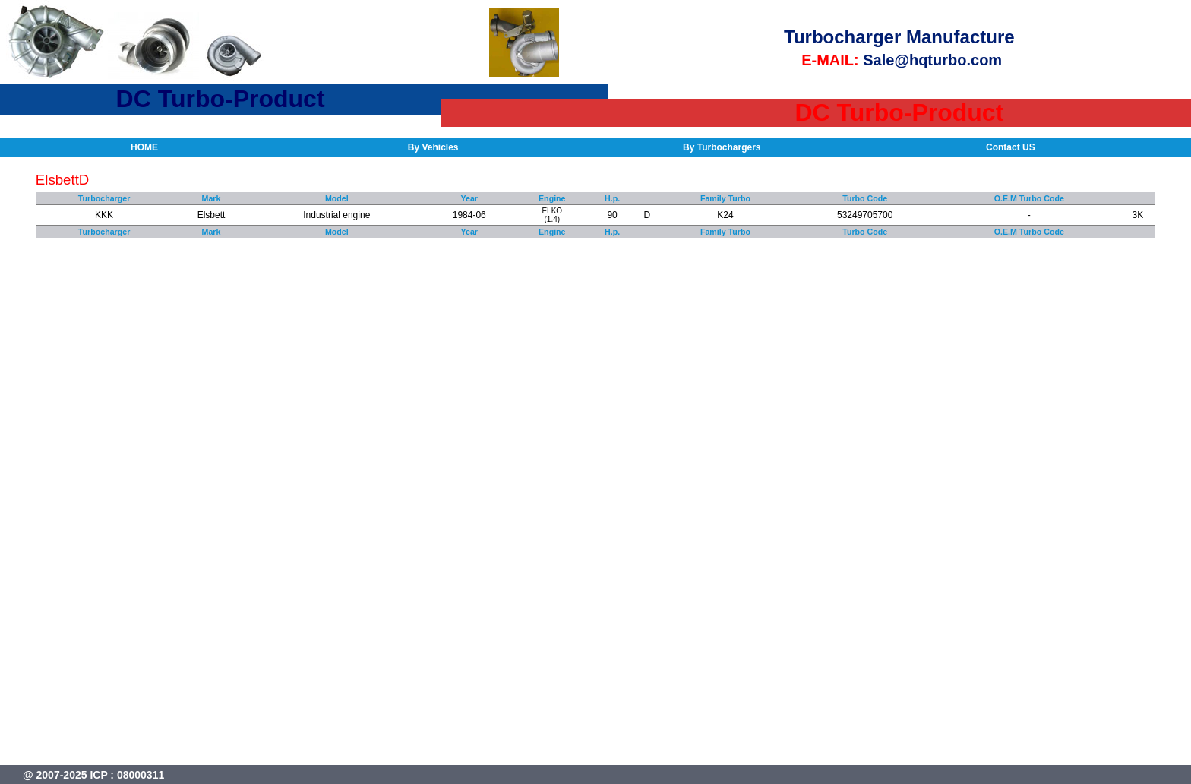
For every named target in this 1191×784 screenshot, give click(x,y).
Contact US (1010, 147)
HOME (144, 147)
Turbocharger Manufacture (899, 37)
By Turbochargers (721, 147)
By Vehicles (433, 147)
